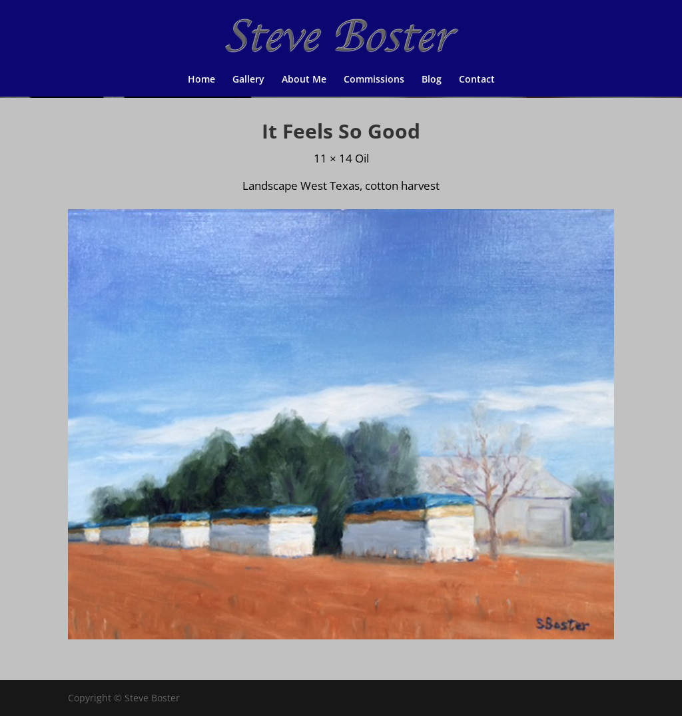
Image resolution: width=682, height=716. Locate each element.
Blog (432, 80)
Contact (477, 80)
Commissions (374, 80)
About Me (304, 80)
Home (201, 80)
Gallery (248, 80)
